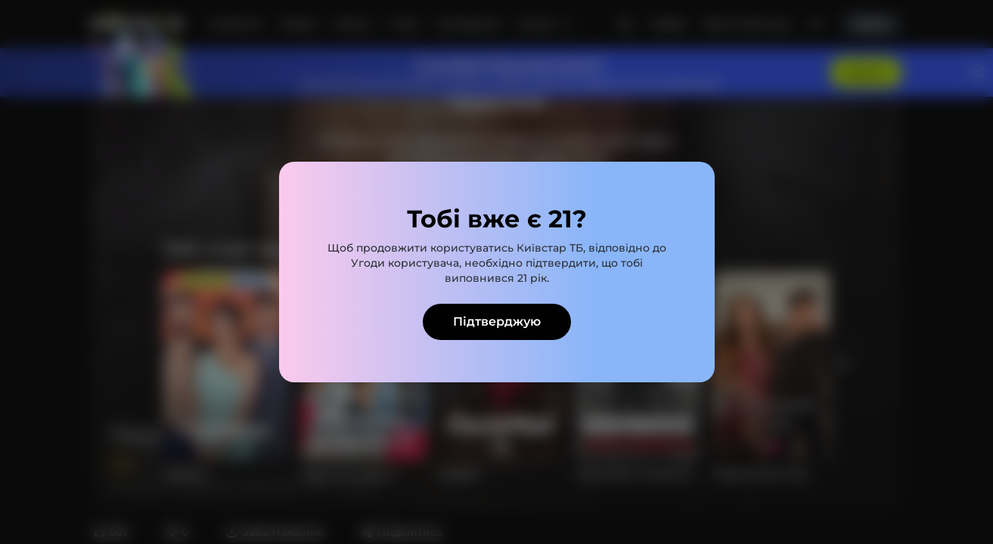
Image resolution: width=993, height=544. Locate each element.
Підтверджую (497, 321)
